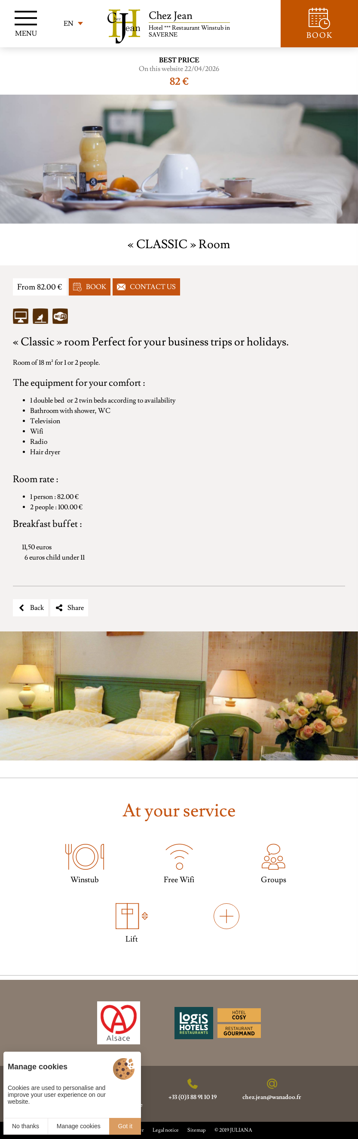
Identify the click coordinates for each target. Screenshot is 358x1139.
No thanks (25, 1126)
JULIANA (241, 1130)
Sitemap (196, 1130)
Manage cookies (79, 1126)
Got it (125, 1126)
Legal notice (166, 1130)
